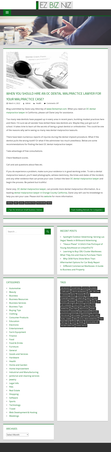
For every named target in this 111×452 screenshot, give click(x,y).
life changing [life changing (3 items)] (66, 305)
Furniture (13, 346)
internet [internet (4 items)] (72, 302)
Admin (28, 103)
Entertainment (16, 328)
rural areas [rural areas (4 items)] (94, 315)
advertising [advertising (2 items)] (76, 288)
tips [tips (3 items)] (68, 322)
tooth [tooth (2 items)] (74, 322)
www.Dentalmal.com (57, 108)
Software (13, 397)
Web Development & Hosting (23, 412)
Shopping (14, 394)
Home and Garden (18, 364)
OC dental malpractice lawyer (84, 178)
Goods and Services (18, 354)
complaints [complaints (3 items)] (65, 291)
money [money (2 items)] (92, 308)
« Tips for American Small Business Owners (25, 210)
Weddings (14, 415)
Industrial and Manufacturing (23, 372)
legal (21, 203)
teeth (49, 203)
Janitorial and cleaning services (24, 375)
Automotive (15, 288)
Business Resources (18, 299)
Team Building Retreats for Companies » (87, 210)
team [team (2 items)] (101, 319)
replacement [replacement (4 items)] (76, 315)
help (16, 203)
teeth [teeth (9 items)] (63, 322)
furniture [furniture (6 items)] (81, 298)
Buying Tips (15, 310)
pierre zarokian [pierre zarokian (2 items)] (84, 312)
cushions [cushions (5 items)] (64, 295)
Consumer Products (18, 317)
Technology (15, 405)
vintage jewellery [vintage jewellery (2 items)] (92, 322)
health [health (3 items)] (89, 298)
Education (14, 321)
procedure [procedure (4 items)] (65, 315)
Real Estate (14, 390)
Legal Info (14, 383)
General (13, 350)
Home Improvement (19, 368)
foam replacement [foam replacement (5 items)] (68, 298)
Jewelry (12, 379)
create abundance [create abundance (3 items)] (79, 291)
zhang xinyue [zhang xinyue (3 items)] (81, 326)
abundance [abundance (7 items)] (65, 288)
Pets (11, 386)
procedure (41, 203)
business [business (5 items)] (93, 288)
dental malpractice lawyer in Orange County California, (41, 192)
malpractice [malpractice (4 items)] (90, 305)
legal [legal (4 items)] (93, 302)
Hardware (14, 357)
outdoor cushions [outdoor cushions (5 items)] (68, 312)
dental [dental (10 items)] (73, 295)
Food (11, 339)
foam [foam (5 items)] (87, 295)
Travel (12, 408)
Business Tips (16, 306)
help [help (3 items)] (95, 298)
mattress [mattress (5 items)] (74, 308)
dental (10, 203)
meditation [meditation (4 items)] (83, 308)
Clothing (13, 313)
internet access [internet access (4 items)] (83, 302)
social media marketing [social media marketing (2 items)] (88, 319)
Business (13, 295)
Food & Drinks (16, 343)
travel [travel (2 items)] (81, 322)
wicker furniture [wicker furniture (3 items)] (67, 326)
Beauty (12, 292)
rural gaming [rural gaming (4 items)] (66, 319)
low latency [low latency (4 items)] (78, 305)
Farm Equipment (17, 332)
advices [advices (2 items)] (85, 288)
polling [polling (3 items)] (95, 312)
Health (38, 103)
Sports (12, 401)
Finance (13, 335)
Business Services (17, 302)
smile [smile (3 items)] (75, 319)
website (48, 196)
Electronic (14, 324)
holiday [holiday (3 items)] (64, 302)
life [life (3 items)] (98, 302)
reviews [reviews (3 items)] (85, 315)
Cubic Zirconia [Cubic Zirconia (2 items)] (94, 291)
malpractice (30, 203)
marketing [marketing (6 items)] (65, 308)
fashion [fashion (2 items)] (80, 295)
